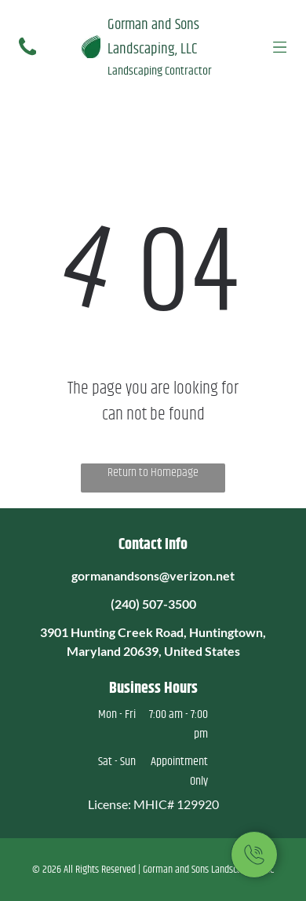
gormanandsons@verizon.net (153, 575)
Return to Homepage (153, 472)
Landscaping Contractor (159, 71)
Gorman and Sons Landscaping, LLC (153, 36)
